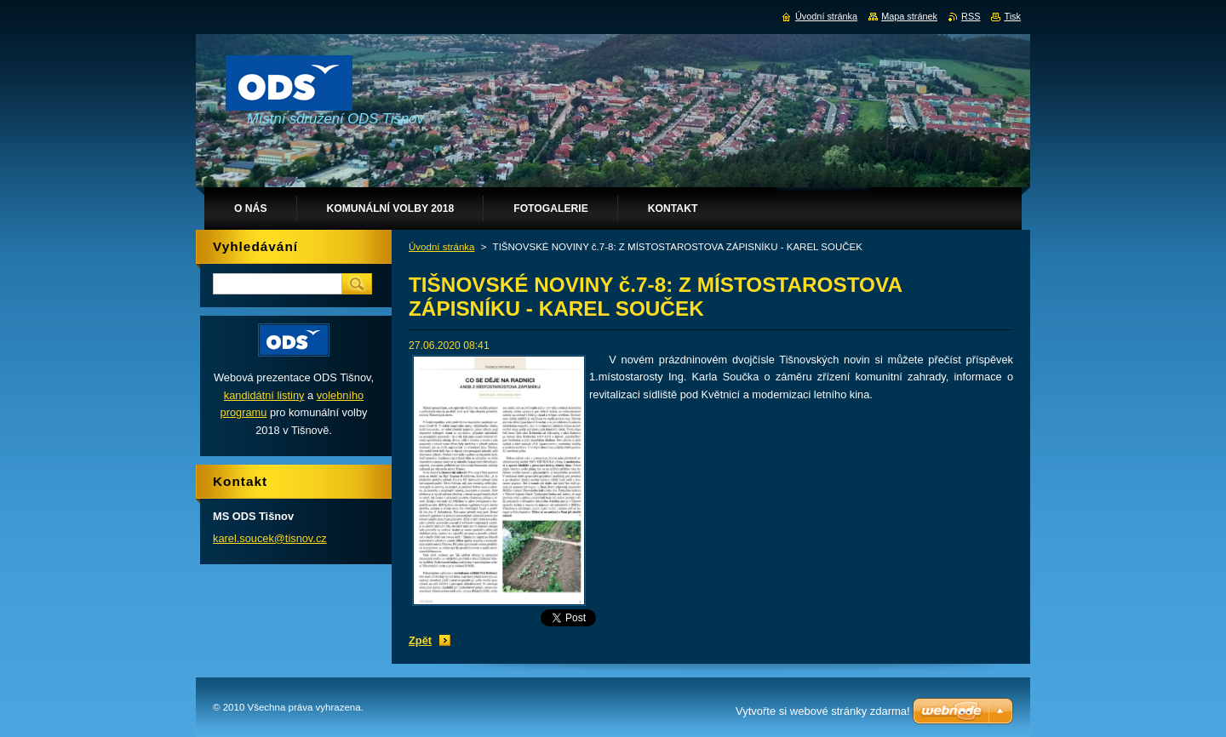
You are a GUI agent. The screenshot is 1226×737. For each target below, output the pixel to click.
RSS (970, 16)
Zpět (420, 640)
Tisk (1012, 16)
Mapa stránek (909, 16)
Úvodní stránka (441, 247)
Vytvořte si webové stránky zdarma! (823, 711)
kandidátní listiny (264, 395)
